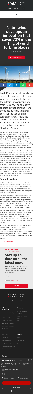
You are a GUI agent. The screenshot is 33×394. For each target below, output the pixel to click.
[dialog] (16, 376)
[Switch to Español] (16, 8)
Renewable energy (17, 57)
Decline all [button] (16, 387)
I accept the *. (12, 280)
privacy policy (15, 280)
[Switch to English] (10, 8)
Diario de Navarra (9, 241)
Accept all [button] (16, 383)
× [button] (31, 360)
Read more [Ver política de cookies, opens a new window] (3, 367)
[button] (23, 8)
